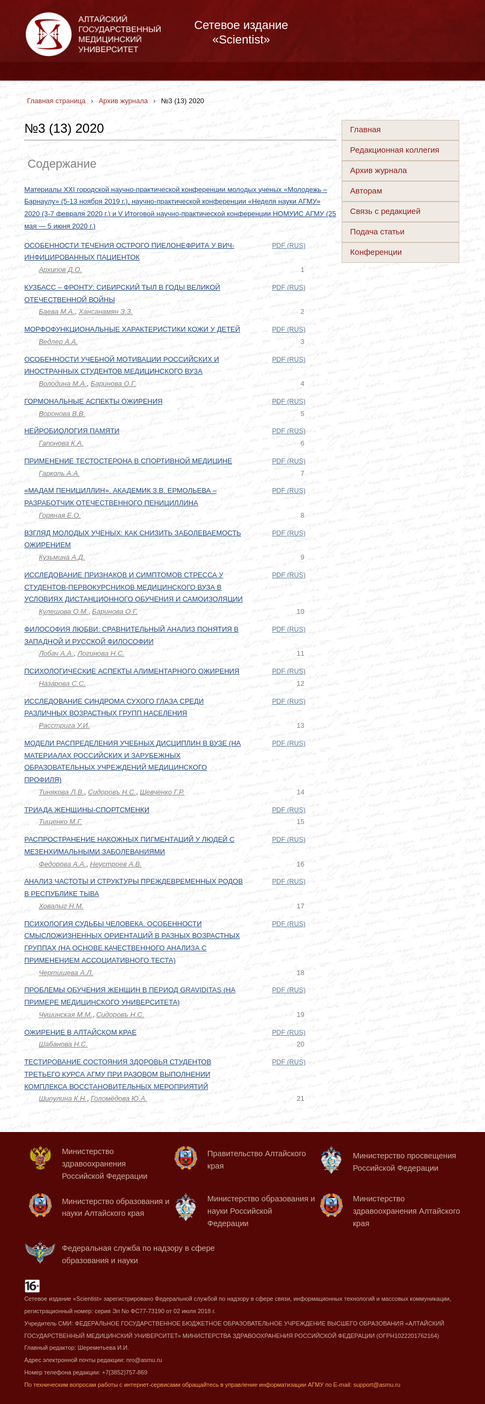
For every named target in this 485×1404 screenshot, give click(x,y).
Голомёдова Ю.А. (119, 1098)
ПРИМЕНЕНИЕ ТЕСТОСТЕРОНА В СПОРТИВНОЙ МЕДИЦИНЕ (128, 461)
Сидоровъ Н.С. (112, 792)
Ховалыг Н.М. (61, 906)
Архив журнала (378, 170)
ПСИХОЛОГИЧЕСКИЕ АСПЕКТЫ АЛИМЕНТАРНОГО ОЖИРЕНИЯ (131, 671)
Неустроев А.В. (116, 864)
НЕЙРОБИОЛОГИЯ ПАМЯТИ (71, 431)
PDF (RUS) (288, 245)
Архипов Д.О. (60, 270)
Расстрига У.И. (64, 725)
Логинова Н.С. (101, 653)
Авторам (366, 190)
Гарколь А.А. (59, 473)
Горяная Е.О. (60, 515)
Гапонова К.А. (61, 443)
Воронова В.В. (62, 414)
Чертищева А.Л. (66, 973)
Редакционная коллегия (394, 149)
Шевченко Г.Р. (162, 792)
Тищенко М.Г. (60, 822)
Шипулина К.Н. (63, 1098)
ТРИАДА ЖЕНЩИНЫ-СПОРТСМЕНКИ (86, 810)
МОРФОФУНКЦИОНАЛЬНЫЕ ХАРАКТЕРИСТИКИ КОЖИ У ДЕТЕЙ (132, 329)
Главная (365, 129)
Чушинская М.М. (65, 1015)
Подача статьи (377, 231)
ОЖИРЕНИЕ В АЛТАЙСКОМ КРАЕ (80, 1032)
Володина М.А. (62, 383)
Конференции (376, 251)
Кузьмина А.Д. (62, 557)
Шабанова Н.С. (63, 1044)
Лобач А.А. (56, 653)
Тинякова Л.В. (61, 792)
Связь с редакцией (385, 211)
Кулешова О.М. (63, 611)
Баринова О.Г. (113, 383)
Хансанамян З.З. (105, 311)
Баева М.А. (57, 311)
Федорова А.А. (62, 864)
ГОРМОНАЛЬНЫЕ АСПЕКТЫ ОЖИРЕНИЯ (93, 401)
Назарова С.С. (62, 683)
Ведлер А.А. (58, 342)
